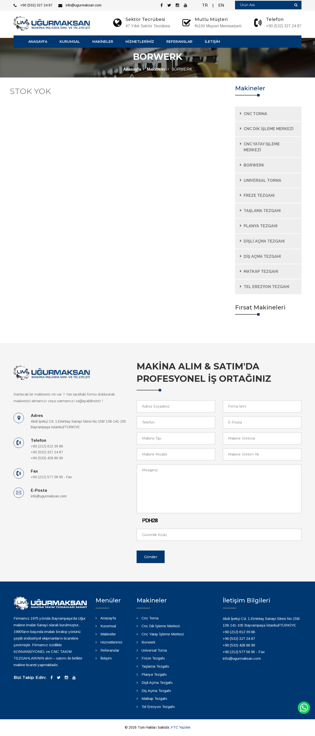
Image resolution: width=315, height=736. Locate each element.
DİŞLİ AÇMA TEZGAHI (264, 241)
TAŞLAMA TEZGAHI (262, 210)
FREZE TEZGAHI (259, 195)
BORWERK (254, 165)
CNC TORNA (255, 113)
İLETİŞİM (212, 41)
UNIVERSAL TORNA (262, 180)
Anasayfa (132, 69)
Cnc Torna (150, 618)
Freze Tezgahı (153, 658)
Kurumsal (108, 626)
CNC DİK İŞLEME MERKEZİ (269, 128)
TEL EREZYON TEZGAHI (266, 286)
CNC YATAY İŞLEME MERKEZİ (262, 147)
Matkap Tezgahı (154, 698)
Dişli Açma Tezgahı (157, 682)
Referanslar (109, 650)
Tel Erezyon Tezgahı (158, 707)
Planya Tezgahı (154, 674)
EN (221, 5)
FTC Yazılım (180, 727)
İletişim (106, 658)
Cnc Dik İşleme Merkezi (161, 626)
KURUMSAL (70, 41)
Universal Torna (154, 650)
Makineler (156, 69)
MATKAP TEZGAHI (261, 271)
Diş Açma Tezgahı (156, 691)
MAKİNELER (102, 41)
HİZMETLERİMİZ (140, 41)
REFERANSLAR (179, 41)
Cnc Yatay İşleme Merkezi (163, 634)
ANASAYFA (37, 41)
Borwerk (148, 642)
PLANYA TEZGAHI (260, 226)
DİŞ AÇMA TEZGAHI (262, 256)
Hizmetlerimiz (111, 642)
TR (205, 5)
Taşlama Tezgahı (155, 666)
